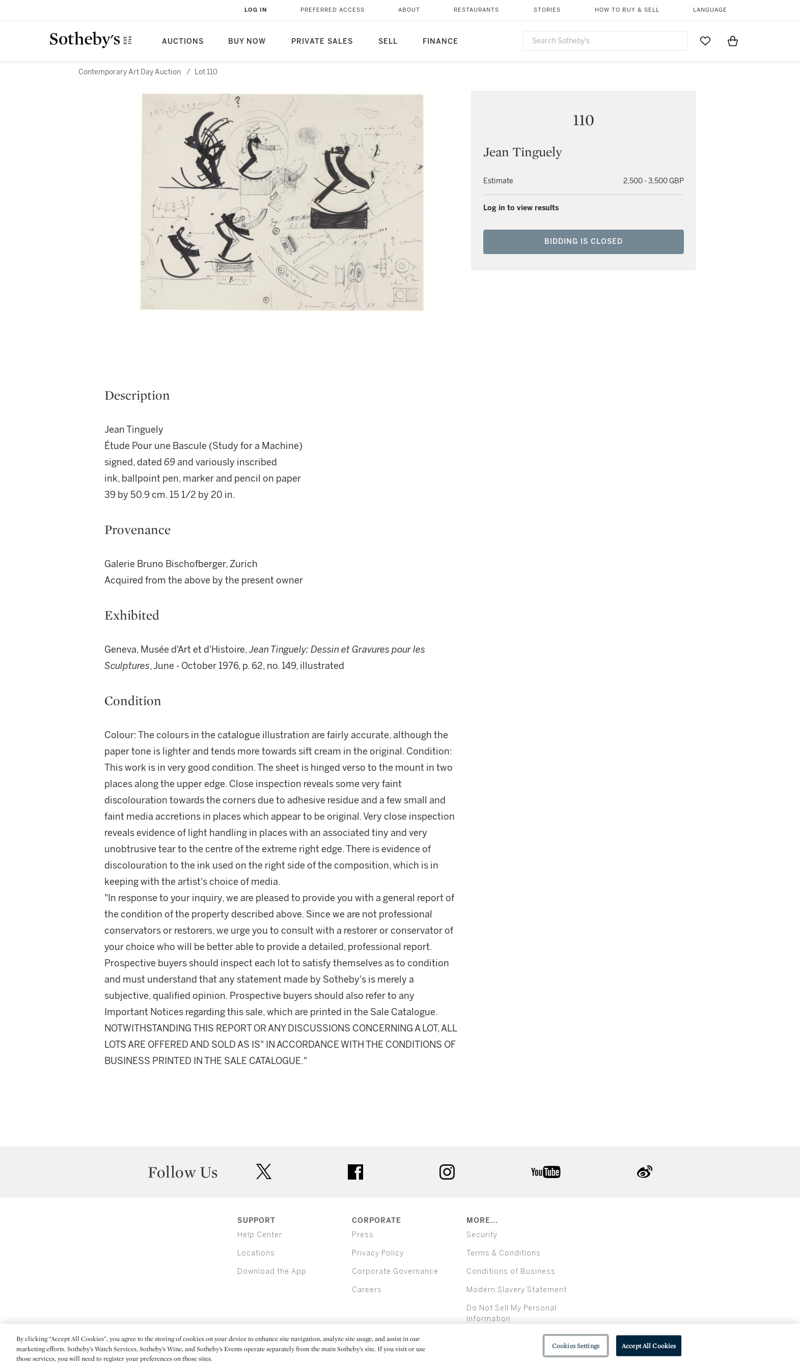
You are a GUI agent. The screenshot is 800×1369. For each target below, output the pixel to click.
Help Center (259, 1235)
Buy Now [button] (247, 41)
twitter (263, 1172)
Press (363, 1235)
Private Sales (322, 41)
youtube (546, 1172)
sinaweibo (644, 1171)
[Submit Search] (676, 41)
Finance (440, 41)
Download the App (272, 1271)
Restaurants (476, 10)
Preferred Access (332, 10)
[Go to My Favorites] (705, 41)
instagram (447, 1172)
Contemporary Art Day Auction (129, 72)
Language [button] (710, 10)
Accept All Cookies (649, 1345)
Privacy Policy (378, 1253)
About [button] (409, 10)
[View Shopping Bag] (733, 41)
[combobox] (605, 41)
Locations (256, 1253)
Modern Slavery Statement (516, 1290)
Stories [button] (547, 10)
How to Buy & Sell (627, 10)
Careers (367, 1290)
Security (482, 1235)
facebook (355, 1172)
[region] (400, 1346)
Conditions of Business (511, 1271)
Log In (255, 10)
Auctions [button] (183, 41)
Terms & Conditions (503, 1253)
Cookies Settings (575, 1345)
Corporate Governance (395, 1271)
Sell (388, 41)
